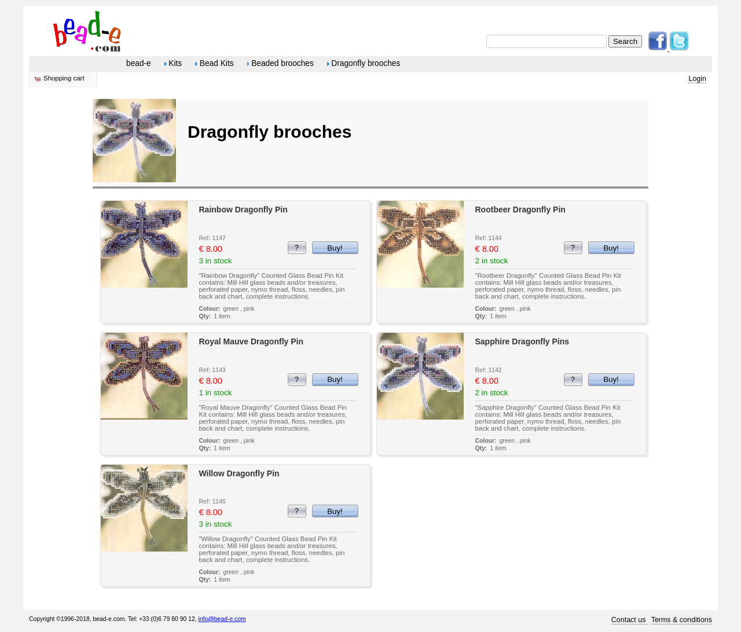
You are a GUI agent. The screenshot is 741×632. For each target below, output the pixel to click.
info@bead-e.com (222, 619)
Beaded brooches (280, 63)
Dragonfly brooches (364, 63)
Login (697, 79)
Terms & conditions (681, 620)
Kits (173, 63)
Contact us (629, 620)
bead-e (138, 63)
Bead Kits (214, 63)
